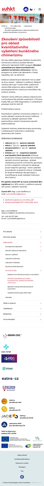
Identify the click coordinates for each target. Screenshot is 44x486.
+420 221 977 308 (11, 216)
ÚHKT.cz (4, 26)
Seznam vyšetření (11, 254)
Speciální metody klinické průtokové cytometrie (20, 288)
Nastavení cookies (22, 463)
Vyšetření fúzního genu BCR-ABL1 (19, 293)
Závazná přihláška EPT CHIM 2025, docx (21, 202)
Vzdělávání (7, 308)
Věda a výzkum (9, 303)
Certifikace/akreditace (22, 459)
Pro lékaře (7, 232)
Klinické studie (9, 237)
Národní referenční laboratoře (15, 250)
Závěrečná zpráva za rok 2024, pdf (19, 200)
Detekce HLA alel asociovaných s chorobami (23, 274)
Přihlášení (22, 467)
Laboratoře (28, 26)
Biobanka (7, 314)
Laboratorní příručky (12, 258)
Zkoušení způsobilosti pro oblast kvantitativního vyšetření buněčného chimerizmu (20, 281)
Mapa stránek (22, 455)
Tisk (22, 471)
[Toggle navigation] (39, 9)
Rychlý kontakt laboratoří (14, 266)
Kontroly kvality (10, 28)
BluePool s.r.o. (36, 482)
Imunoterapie (9, 319)
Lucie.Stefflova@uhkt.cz (16, 194)
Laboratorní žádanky (12, 262)
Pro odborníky (16, 26)
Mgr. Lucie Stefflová (9, 211)
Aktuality (8, 297)
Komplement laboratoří (13, 246)
